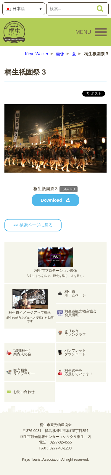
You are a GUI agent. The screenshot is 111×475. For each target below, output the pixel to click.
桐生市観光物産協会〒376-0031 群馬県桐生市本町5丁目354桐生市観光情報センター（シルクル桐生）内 (55, 431)
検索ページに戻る (36, 224)
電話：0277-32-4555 (55, 442)
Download (51, 200)
